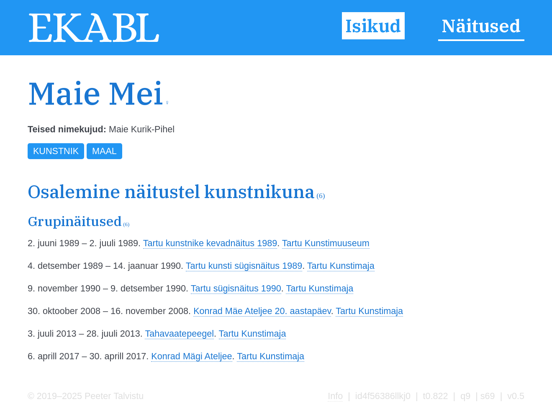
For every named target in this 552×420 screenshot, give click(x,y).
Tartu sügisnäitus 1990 (236, 288)
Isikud (373, 25)
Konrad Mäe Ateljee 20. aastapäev (262, 311)
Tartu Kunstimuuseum (326, 243)
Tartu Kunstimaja (341, 265)
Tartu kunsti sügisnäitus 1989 (244, 265)
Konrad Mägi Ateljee (191, 356)
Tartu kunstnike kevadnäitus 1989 (210, 243)
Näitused (481, 25)
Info (335, 396)
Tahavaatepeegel (179, 333)
